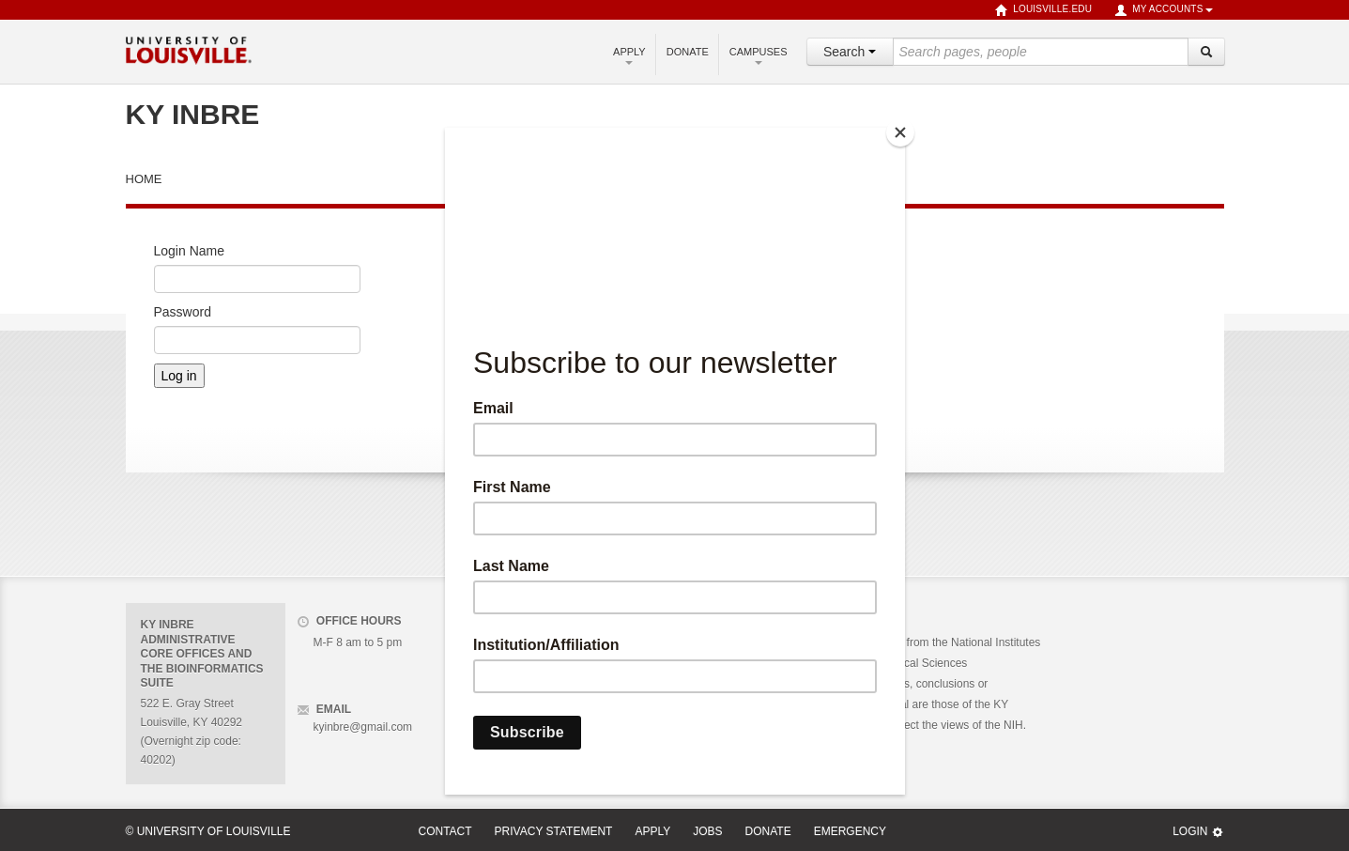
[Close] (900, 132)
